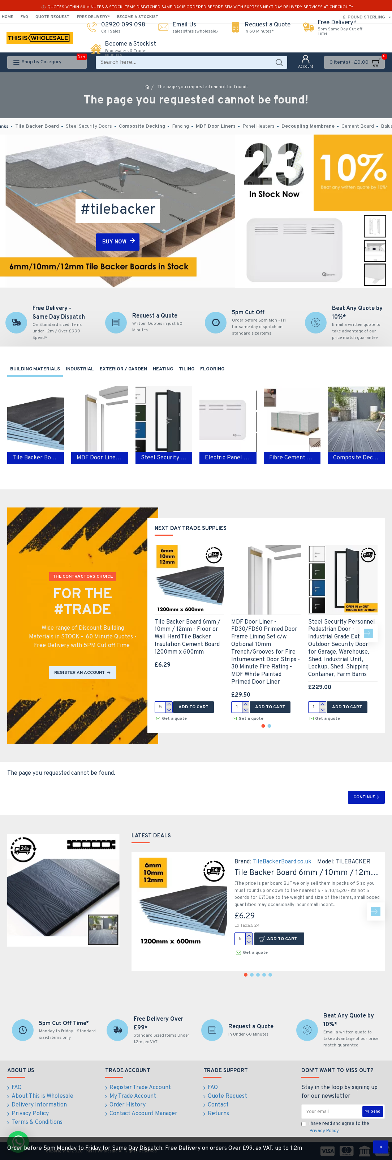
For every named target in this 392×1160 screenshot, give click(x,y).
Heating (163, 369)
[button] (368, 633)
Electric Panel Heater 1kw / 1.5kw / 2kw (228, 458)
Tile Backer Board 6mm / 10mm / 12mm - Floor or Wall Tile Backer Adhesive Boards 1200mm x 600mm (36, 458)
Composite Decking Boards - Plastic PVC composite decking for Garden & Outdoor (356, 458)
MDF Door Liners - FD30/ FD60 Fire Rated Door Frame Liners (99, 458)
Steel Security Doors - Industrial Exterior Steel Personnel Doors (164, 458)
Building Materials (35, 369)
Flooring (212, 369)
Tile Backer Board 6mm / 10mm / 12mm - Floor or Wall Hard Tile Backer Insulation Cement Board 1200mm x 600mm (187, 637)
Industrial (80, 369)
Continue (364, 797)
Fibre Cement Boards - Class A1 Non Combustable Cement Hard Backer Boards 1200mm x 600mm (292, 458)
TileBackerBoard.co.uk (282, 862)
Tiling (186, 369)
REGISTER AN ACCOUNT (79, 673)
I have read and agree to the (335, 1128)
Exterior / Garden (123, 369)
